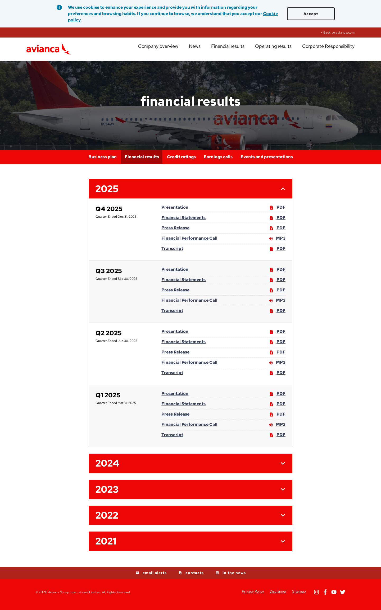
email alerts (155, 577)
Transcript (172, 253)
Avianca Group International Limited (74, 597)
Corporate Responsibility (331, 50)
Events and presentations (267, 161)
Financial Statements (183, 222)
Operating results (283, 50)
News (215, 50)
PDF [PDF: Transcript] (277, 253)
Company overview (184, 50)
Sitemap (299, 596)
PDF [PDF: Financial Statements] (277, 222)
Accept (310, 13)
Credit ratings (181, 161)
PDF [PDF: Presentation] (277, 212)
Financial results (243, 50)
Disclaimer (278, 596)
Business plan (102, 161)
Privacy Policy (253, 596)
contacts (194, 577)
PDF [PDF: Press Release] (277, 233)
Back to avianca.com (339, 32)
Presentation (174, 212)
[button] (190, 193)
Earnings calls (218, 161)
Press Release (175, 232)
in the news (234, 577)
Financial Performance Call (189, 243)
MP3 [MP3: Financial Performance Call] (277, 243)
